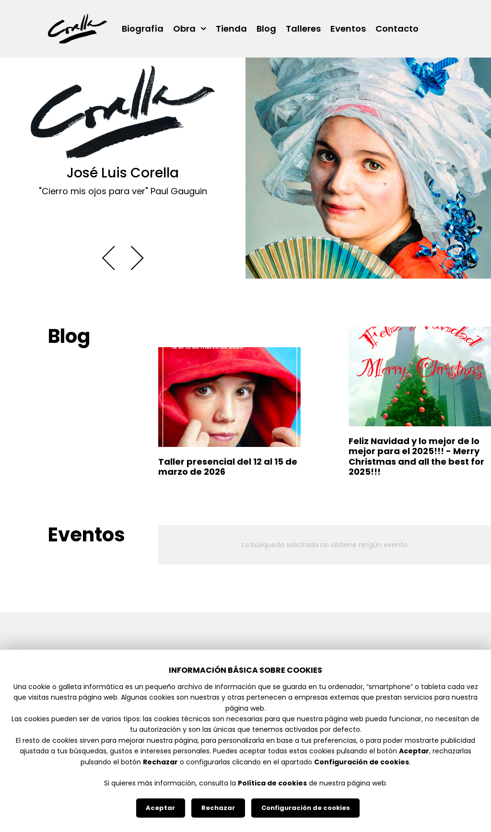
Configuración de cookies (305, 807)
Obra (184, 28)
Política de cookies (272, 783)
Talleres (303, 28)
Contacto (397, 28)
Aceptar (160, 807)
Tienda (231, 28)
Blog (266, 28)
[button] (108, 258)
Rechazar (218, 807)
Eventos (348, 28)
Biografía (143, 28)
